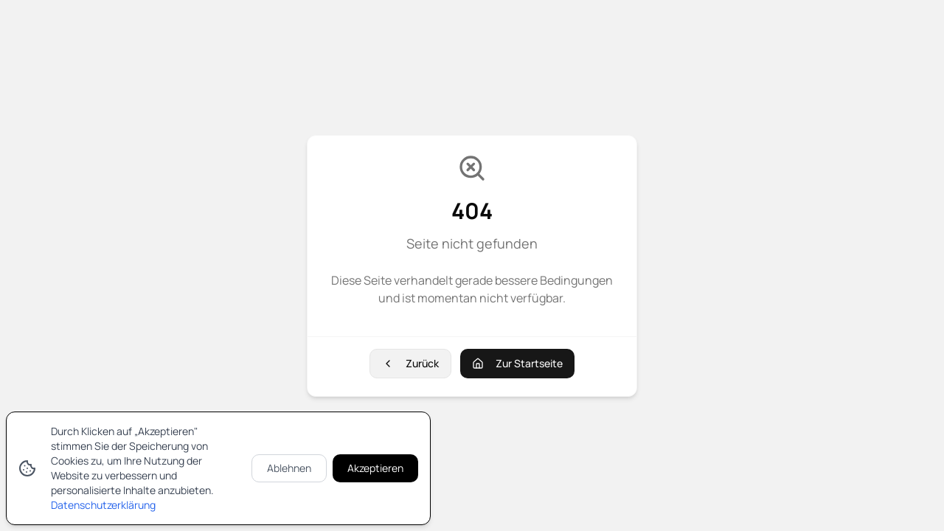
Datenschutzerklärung (103, 505)
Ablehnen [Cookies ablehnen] (289, 468)
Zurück (410, 363)
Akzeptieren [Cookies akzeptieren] (375, 468)
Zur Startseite (517, 363)
